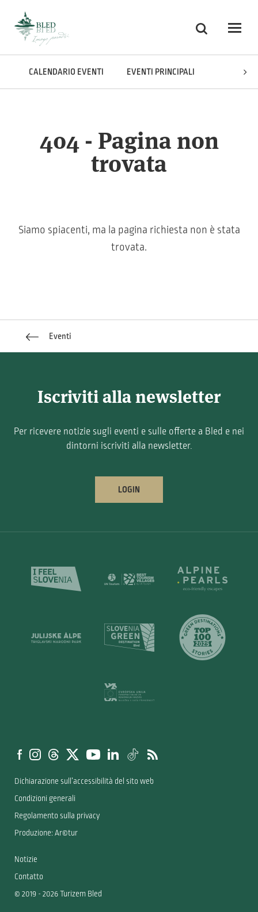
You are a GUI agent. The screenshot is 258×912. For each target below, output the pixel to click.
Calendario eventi (66, 71)
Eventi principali (161, 71)
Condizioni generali (44, 798)
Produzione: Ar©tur (46, 833)
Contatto (28, 876)
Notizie (25, 859)
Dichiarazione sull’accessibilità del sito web (84, 781)
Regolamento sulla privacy (57, 815)
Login (129, 489)
